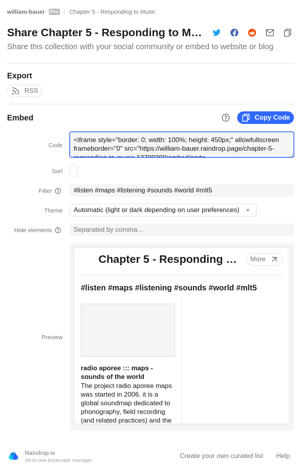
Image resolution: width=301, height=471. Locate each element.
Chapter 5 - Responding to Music (112, 11)
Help (283, 456)
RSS (24, 91)
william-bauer (33, 11)
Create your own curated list (221, 456)
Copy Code (265, 117)
